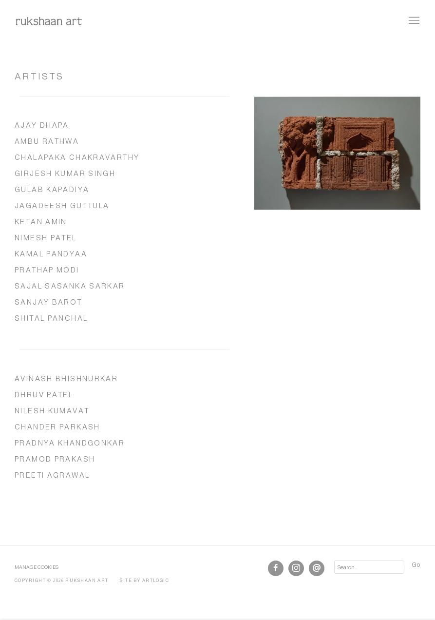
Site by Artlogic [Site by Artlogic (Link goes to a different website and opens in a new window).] (144, 580)
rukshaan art (49, 21)
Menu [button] (413, 21)
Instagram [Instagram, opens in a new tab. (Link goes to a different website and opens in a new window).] (296, 568)
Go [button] (416, 564)
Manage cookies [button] (36, 567)
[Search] (369, 567)
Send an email (316, 568)
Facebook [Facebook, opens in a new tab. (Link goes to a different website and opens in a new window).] (276, 568)
